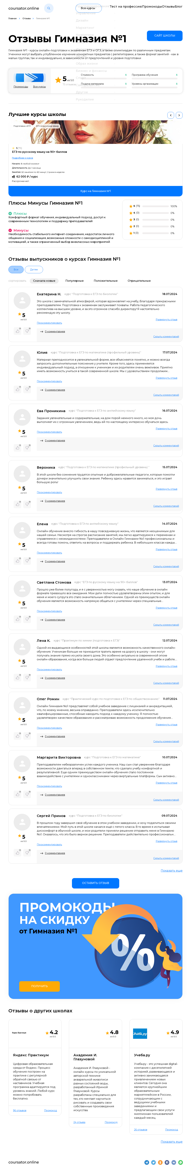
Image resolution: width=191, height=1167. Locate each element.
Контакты (28, 1144)
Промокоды (141, 8)
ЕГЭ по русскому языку (47, 126)
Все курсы (39, 86)
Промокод (50, 1068)
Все (16, 269)
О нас (12, 1144)
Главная (12, 18)
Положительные (106, 280)
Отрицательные (139, 280)
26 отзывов (140, 1087)
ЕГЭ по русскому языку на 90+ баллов (39, 151)
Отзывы (163, 8)
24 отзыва (79, 1080)
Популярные (74, 280)
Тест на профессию (112, 8)
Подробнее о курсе (22, 158)
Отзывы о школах (52, 1144)
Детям (34, 269)
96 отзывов (19, 1068)
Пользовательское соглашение (160, 1159)
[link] (165, 36)
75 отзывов (69, 84)
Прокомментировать (49, 322)
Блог (179, 8)
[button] (49, 8)
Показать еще (172, 871)
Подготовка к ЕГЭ (22, 126)
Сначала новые (44, 280)
